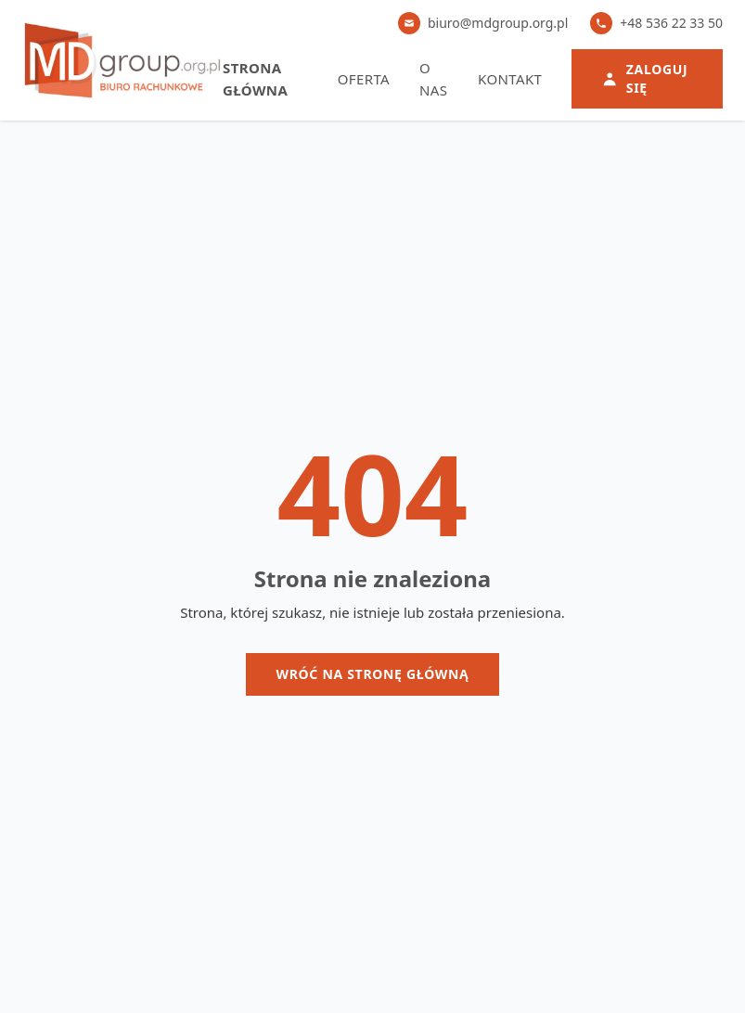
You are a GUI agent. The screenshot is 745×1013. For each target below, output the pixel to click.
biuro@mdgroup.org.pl (483, 23)
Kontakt (510, 79)
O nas (433, 78)
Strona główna (255, 78)
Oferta (364, 79)
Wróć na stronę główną (372, 674)
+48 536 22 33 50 (656, 23)
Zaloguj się (644, 78)
